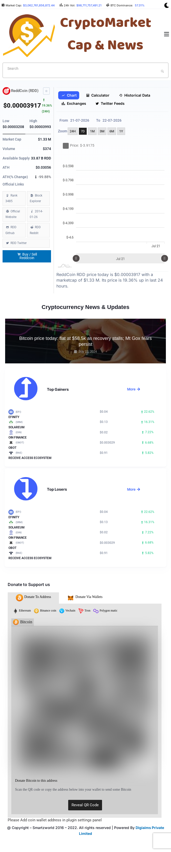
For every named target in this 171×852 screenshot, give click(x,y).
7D (83, 131)
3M (102, 131)
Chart (69, 95)
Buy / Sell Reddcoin (27, 256)
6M (111, 131)
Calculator (97, 95)
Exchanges (74, 103)
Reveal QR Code (85, 805)
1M (92, 131)
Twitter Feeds (110, 103)
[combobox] (85, 70)
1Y (121, 131)
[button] (166, 34)
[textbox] (77, 68)
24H (73, 131)
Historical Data (134, 95)
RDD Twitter (19, 243)
